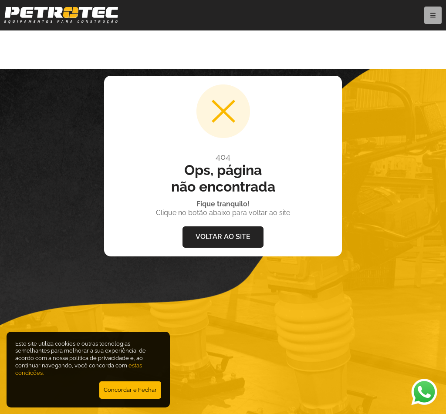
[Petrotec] (61, 21)
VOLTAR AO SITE (223, 236)
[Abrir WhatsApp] (424, 392)
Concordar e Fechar (130, 390)
